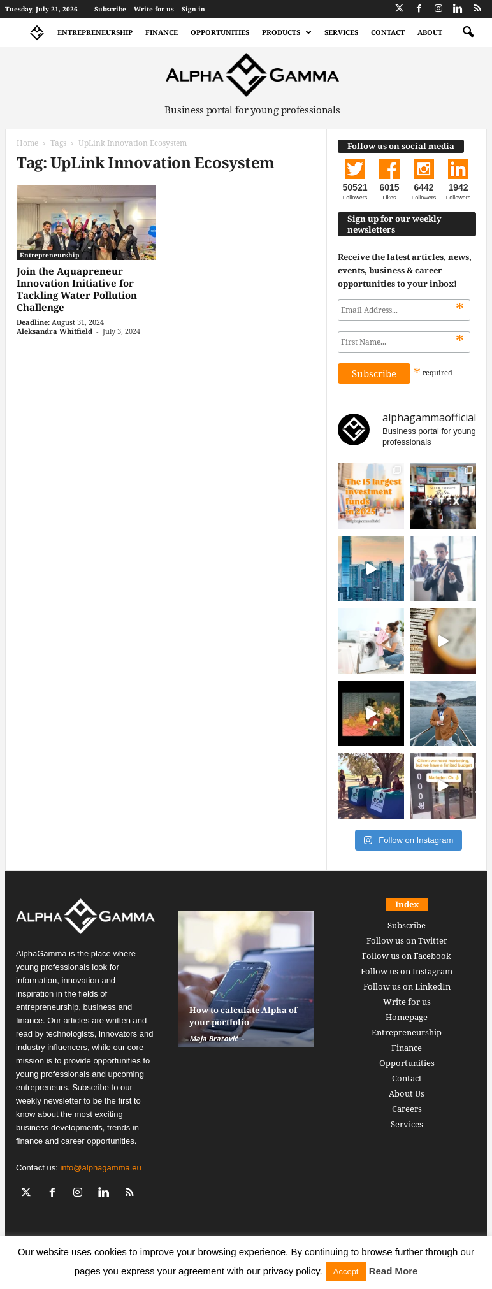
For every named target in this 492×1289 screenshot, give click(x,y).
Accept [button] (346, 1271)
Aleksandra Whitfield (54, 331)
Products (287, 32)
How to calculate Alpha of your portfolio (243, 1016)
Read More (393, 1270)
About (429, 32)
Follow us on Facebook (406, 955)
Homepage (407, 1017)
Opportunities (220, 32)
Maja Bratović (213, 1038)
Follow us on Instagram (406, 971)
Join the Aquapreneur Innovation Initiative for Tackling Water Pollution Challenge (77, 288)
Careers (407, 1108)
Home (27, 143)
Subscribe (110, 8)
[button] (468, 32)
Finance (161, 32)
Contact (388, 32)
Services (341, 32)
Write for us (154, 8)
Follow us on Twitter (406, 940)
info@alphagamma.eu (100, 1167)
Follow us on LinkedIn (407, 986)
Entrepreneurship (95, 32)
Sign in (193, 8)
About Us (406, 1093)
